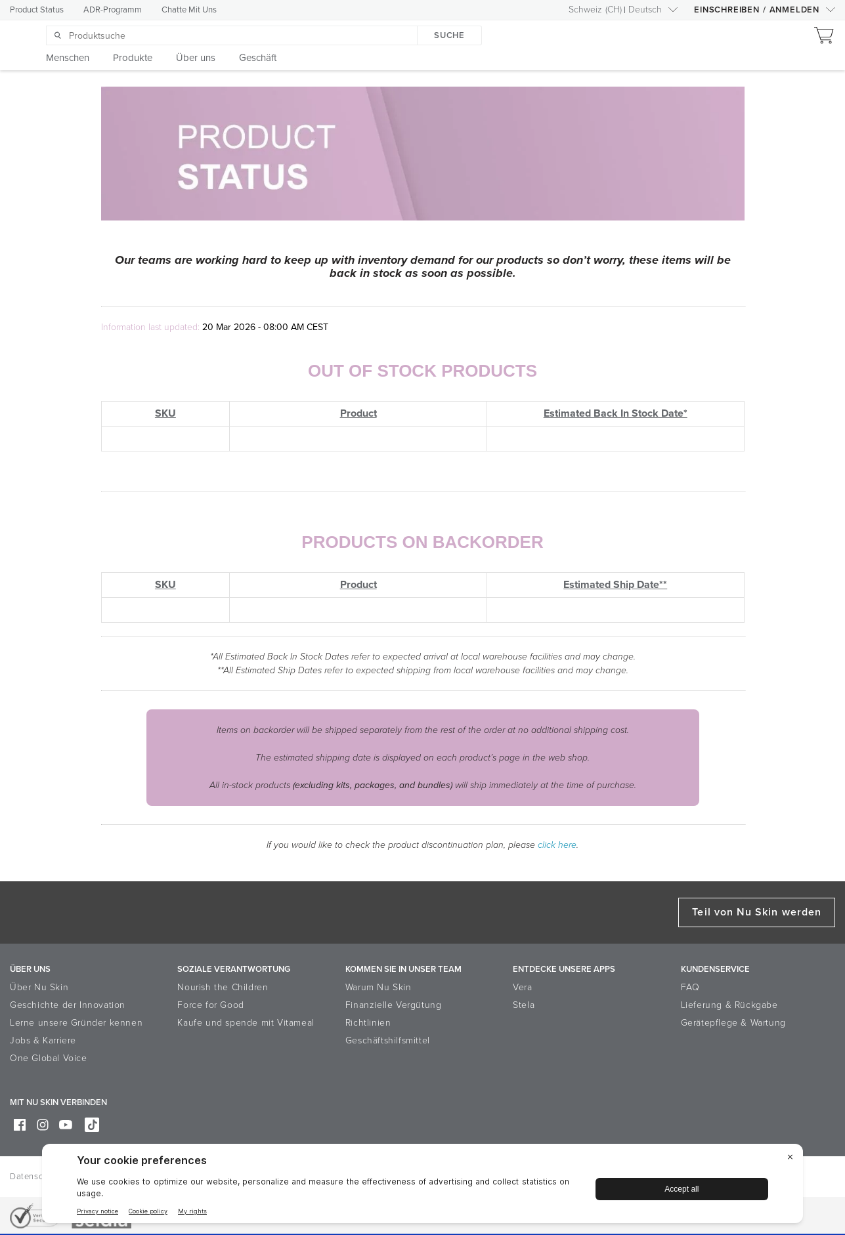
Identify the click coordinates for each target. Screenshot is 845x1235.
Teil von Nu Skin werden (756, 912)
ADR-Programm (112, 10)
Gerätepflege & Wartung (733, 1022)
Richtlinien (368, 1022)
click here (557, 844)
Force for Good (210, 1005)
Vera (522, 987)
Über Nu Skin (39, 987)
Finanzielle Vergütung (393, 1005)
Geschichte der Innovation (67, 1005)
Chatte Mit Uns (189, 10)
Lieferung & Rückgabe (729, 1005)
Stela (523, 1005)
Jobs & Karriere (43, 1040)
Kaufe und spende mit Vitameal (245, 1022)
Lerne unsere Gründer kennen (76, 1022)
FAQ (690, 987)
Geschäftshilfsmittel (387, 1040)
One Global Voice (48, 1058)
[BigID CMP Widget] (422, 1187)
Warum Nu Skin (378, 987)
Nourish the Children (222, 987)
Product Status (37, 10)
